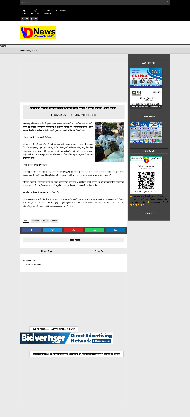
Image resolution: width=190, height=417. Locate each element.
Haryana (35, 224)
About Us (48, 12)
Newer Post (45, 255)
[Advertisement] (124, 32)
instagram (61, 11)
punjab (54, 224)
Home (24, 12)
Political (45, 224)
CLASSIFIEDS (35, 12)
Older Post (96, 255)
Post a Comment (33, 268)
